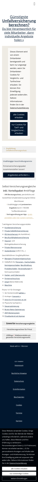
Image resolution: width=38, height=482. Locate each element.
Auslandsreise (10, 251)
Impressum (19, 365)
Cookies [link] (19, 405)
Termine (19, 413)
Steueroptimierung (12, 306)
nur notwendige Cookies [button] (19, 473)
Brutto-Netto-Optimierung (15, 309)
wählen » (22, 293)
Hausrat (8, 241)
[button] (20, 150)
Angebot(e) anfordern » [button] (18, 175)
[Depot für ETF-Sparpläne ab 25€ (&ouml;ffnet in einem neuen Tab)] (15, 299)
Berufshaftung (26, 265)
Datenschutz (19, 381)
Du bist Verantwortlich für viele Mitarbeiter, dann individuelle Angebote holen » (19, 28)
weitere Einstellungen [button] (19, 478)
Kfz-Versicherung (11, 234)
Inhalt (7, 282)
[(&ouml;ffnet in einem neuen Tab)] (19, 351)
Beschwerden (19, 397)
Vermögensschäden (12, 265)
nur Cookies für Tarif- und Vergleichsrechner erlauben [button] (19, 129)
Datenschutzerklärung (18, 463)
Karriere (19, 421)
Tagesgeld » (16, 296)
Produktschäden (11, 269)
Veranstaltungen (24, 269)
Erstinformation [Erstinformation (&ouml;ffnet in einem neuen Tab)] (19, 389)
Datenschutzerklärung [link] (19, 108)
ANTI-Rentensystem (12, 313)
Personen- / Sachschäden (25, 262)
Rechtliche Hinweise (19, 373)
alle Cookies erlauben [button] (18, 116)
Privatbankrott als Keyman (15, 316)
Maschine (8, 285)
